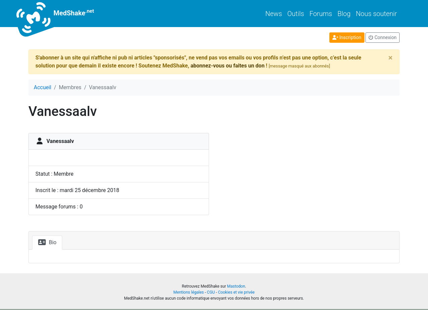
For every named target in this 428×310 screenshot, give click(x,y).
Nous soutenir (376, 14)
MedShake (61, 13)
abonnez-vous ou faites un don (227, 65)
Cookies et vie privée (236, 292)
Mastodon (236, 286)
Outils (295, 14)
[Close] (390, 58)
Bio (47, 242)
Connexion (382, 37)
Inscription (346, 37)
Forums (320, 14)
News (273, 14)
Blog (343, 14)
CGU (211, 292)
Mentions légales (189, 292)
